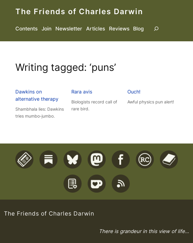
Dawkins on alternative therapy (36, 95)
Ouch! (133, 92)
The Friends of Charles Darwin (79, 11)
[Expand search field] (156, 29)
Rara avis (81, 92)
